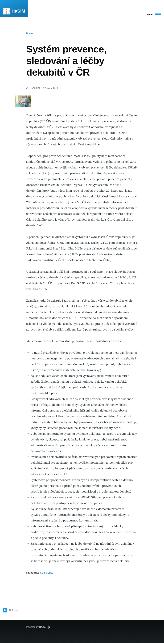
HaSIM (18, 11)
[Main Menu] (153, 14)
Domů (29, 33)
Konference (46, 572)
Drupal (42, 627)
